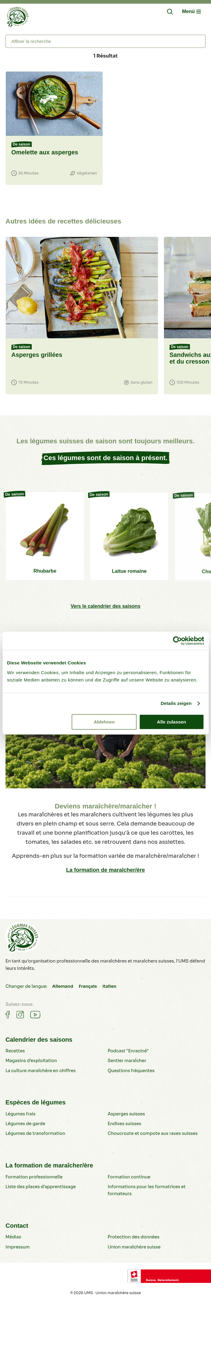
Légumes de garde (25, 1123)
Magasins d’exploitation (31, 1060)
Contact (16, 1225)
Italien (109, 986)
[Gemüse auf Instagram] (20, 1014)
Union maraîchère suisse (134, 1247)
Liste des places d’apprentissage (40, 1186)
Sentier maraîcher (127, 1060)
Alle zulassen (171, 721)
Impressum (17, 1247)
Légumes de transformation (35, 1133)
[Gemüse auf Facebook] (7, 1014)
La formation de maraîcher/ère (105, 870)
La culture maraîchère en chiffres (40, 1070)
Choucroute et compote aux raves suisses (153, 1133)
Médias (13, 1237)
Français (88, 986)
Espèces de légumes (35, 1102)
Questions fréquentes (131, 1070)
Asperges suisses (126, 1114)
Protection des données (134, 1237)
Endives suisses (124, 1123)
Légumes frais (20, 1114)
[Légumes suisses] (17, 18)
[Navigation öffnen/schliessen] (191, 12)
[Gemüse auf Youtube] (35, 1014)
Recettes (15, 1051)
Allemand (62, 986)
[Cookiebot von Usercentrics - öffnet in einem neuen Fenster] (177, 640)
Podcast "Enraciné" (128, 1051)
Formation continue (129, 1177)
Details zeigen (176, 703)
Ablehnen (104, 721)
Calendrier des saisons (38, 1039)
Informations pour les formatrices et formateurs (147, 1190)
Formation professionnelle (34, 1177)
